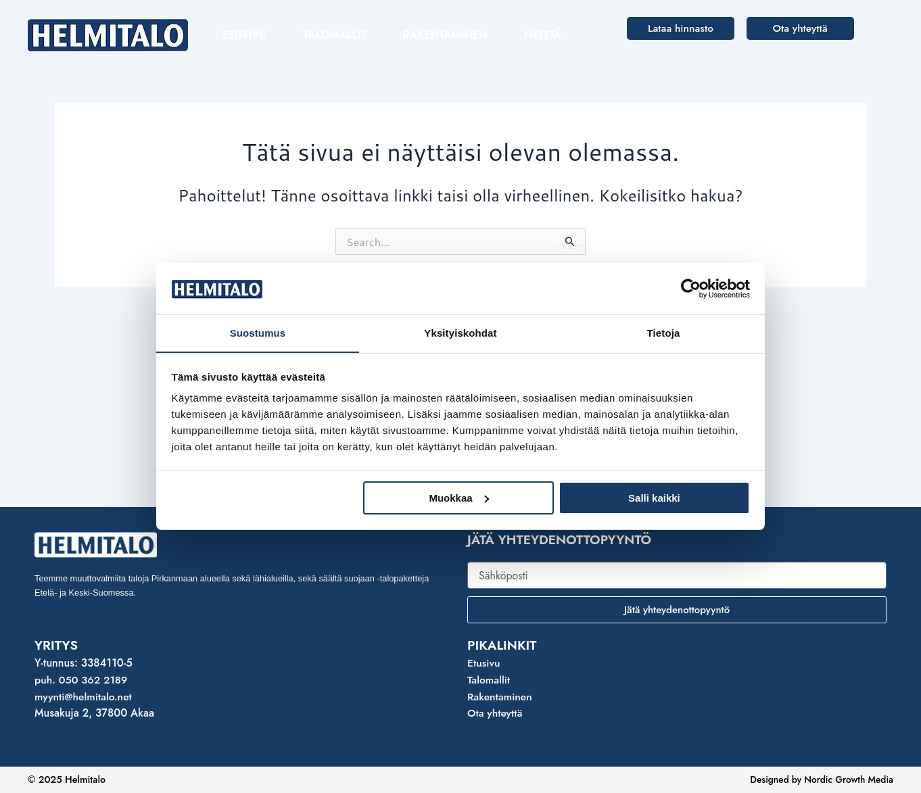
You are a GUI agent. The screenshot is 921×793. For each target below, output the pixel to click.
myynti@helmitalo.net (84, 696)
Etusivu (244, 35)
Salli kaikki (654, 498)
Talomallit (334, 35)
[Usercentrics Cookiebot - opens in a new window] (691, 288)
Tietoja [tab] (663, 333)
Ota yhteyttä (495, 713)
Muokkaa (458, 498)
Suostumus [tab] (258, 333)
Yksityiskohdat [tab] (460, 333)
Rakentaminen (445, 35)
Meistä (543, 35)
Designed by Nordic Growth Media (818, 779)
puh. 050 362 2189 (82, 680)
